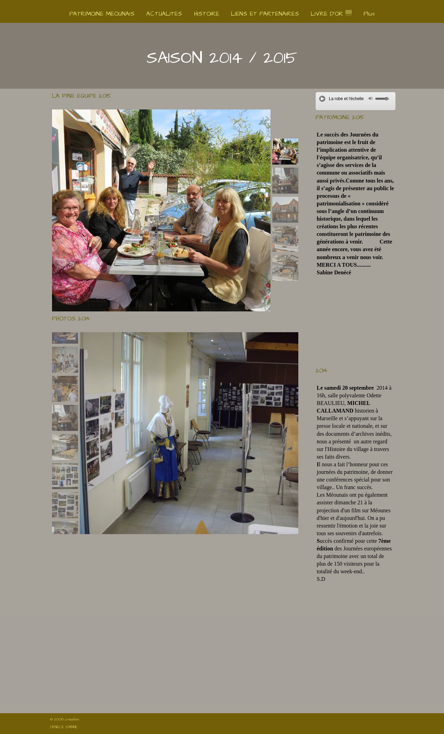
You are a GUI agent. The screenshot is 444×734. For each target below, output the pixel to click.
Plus (369, 14)
